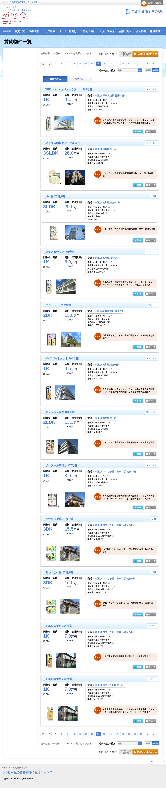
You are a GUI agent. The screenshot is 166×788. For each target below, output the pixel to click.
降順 (155, 70)
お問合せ (151, 4)
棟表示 (79, 79)
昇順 (148, 70)
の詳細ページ (138, 131)
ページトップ (158, 761)
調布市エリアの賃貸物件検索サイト (16, 768)
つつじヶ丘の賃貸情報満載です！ (17, 10)
